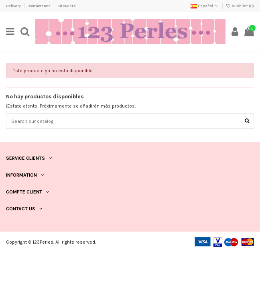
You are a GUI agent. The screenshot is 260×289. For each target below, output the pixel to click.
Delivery (14, 6)
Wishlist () (240, 6)
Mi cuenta (66, 6)
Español (205, 6)
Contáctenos (39, 6)
